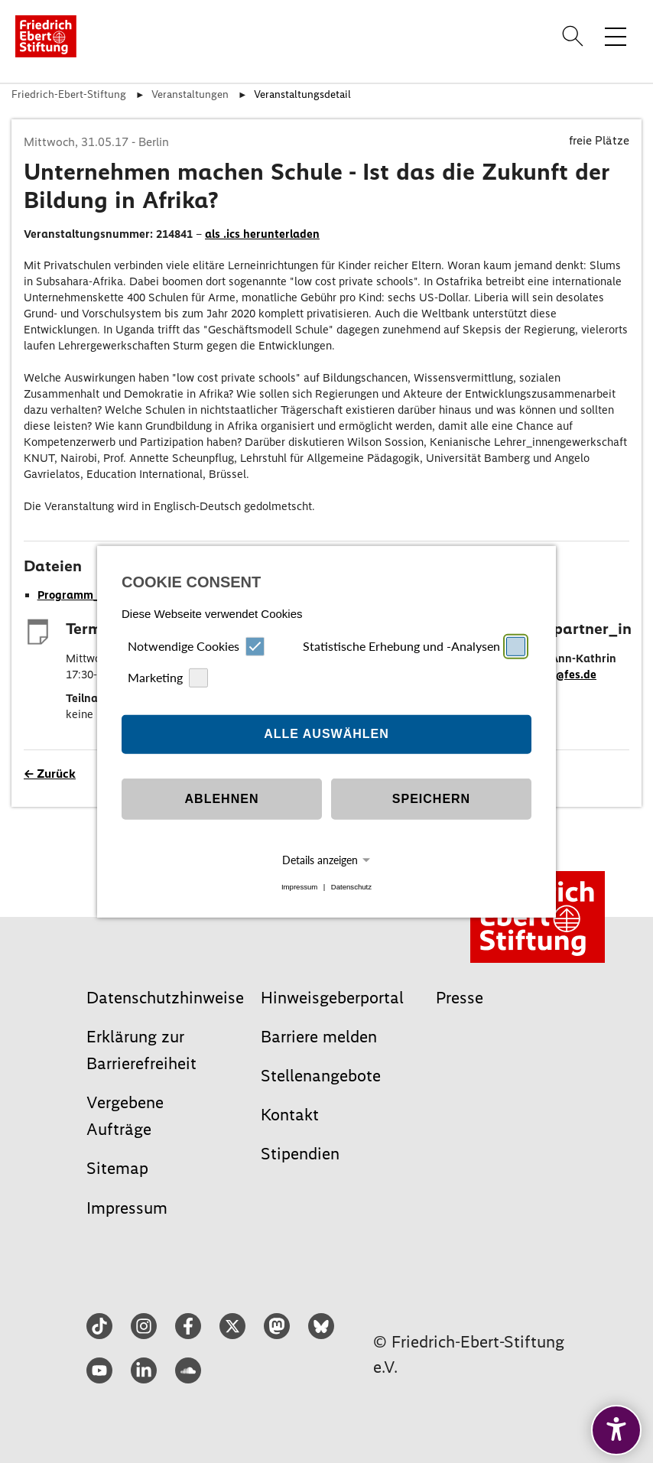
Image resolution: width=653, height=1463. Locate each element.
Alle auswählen (326, 733)
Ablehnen (222, 798)
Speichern (431, 798)
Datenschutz (351, 887)
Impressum (299, 887)
